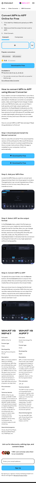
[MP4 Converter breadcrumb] (26, 8)
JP (18, 73)
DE (5, 73)
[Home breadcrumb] (3, 8)
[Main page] (7, 3)
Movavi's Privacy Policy (20, 475)
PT (12, 73)
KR (20, 73)
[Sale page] (24, 3)
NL (14, 73)
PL (16, 73)
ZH (22, 73)
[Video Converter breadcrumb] (13, 8)
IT (8, 73)
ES (10, 73)
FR (7, 73)
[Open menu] (33, 3)
